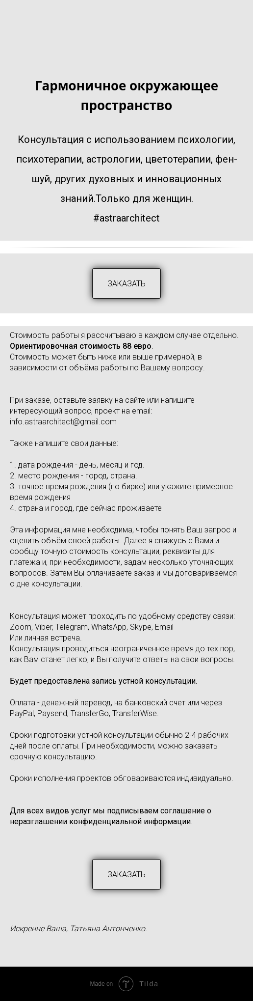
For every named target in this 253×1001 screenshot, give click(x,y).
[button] (126, 283)
